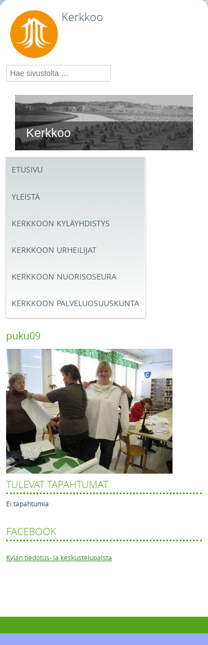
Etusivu (27, 170)
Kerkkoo (82, 17)
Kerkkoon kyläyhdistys (61, 223)
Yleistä (26, 197)
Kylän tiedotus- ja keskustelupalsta (59, 558)
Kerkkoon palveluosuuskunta (75, 303)
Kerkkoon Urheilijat (54, 250)
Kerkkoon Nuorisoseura (64, 277)
